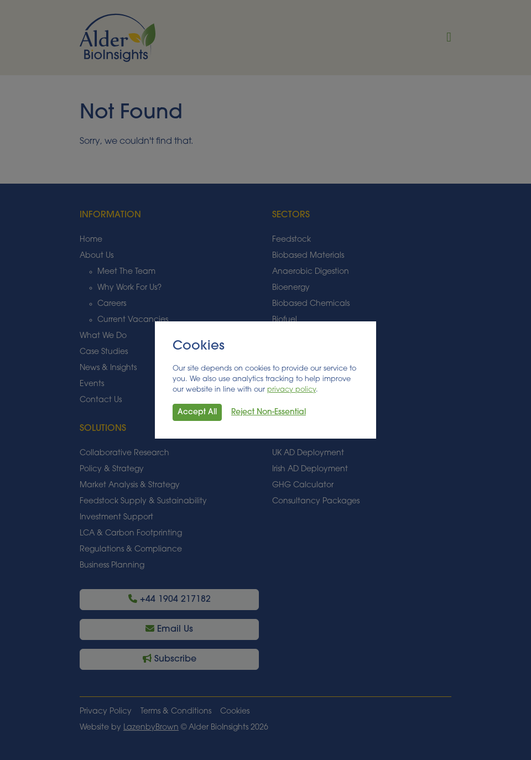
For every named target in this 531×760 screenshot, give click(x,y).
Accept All (197, 412)
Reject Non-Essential (268, 412)
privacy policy (291, 389)
